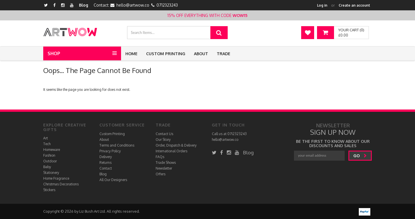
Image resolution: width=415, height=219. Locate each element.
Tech (46, 144)
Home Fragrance (56, 178)
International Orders (171, 151)
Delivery (105, 157)
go (360, 155)
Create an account (354, 5)
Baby (47, 167)
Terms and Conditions (116, 145)
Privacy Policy (110, 151)
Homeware (51, 149)
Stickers (49, 190)
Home (131, 53)
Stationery (51, 172)
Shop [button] (54, 53)
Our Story (163, 139)
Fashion (49, 155)
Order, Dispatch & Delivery (176, 145)
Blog (83, 5)
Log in (322, 5)
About (201, 53)
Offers (160, 174)
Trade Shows (166, 162)
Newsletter (164, 168)
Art (45, 138)
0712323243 (167, 5)
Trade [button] (223, 53)
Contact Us (164, 134)
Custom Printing (165, 53)
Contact (105, 168)
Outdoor (50, 161)
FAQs (160, 157)
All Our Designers (113, 180)
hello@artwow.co (132, 5)
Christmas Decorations (61, 184)
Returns (105, 162)
